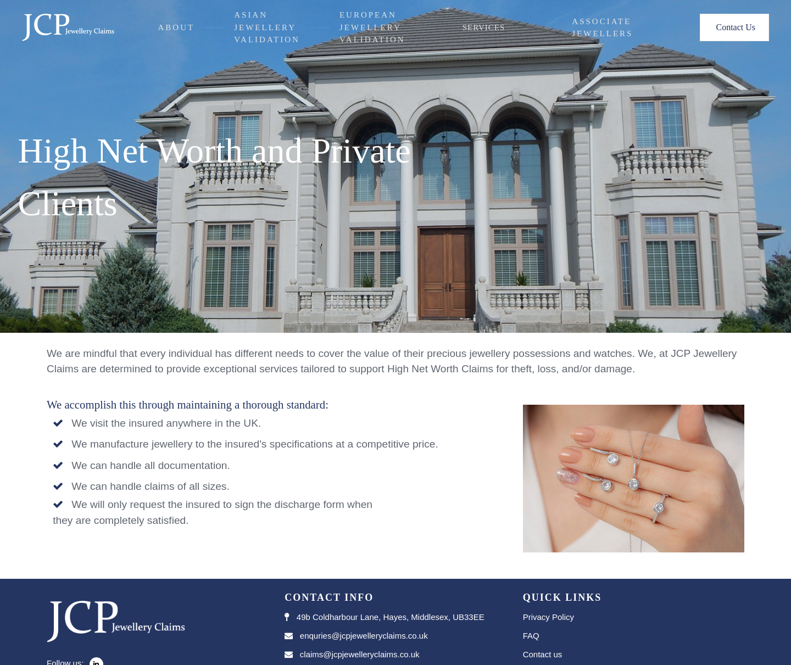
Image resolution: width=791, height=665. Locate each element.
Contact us (542, 654)
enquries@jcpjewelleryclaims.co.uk (364, 635)
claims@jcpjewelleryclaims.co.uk (360, 654)
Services (484, 27)
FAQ (531, 635)
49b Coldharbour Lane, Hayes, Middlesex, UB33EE (390, 617)
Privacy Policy (548, 617)
